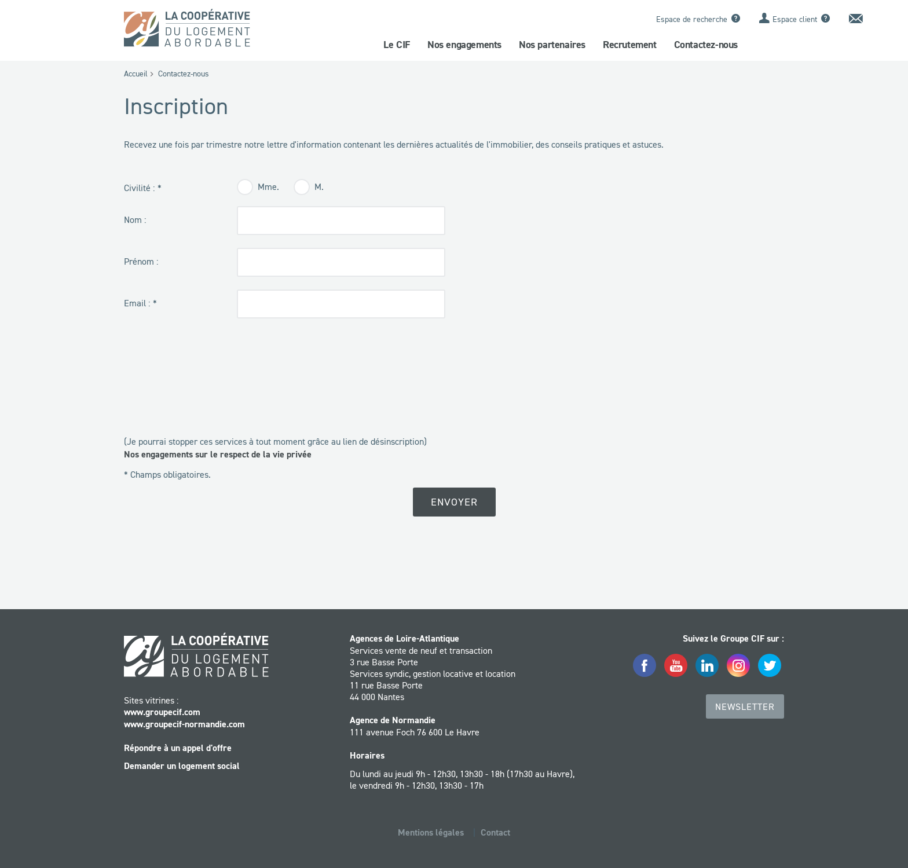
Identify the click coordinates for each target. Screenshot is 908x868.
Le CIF (396, 45)
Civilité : (139, 187)
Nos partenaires (552, 45)
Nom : (135, 219)
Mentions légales (431, 832)
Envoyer (454, 502)
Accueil (136, 73)
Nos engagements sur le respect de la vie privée (218, 454)
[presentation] (212, 400)
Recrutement (630, 45)
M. (319, 186)
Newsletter (745, 706)
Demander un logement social (182, 766)
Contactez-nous (706, 45)
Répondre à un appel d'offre (178, 748)
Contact (495, 832)
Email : (137, 303)
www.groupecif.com (162, 712)
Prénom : (141, 261)
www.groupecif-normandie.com (184, 724)
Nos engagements (464, 45)
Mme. (268, 186)
